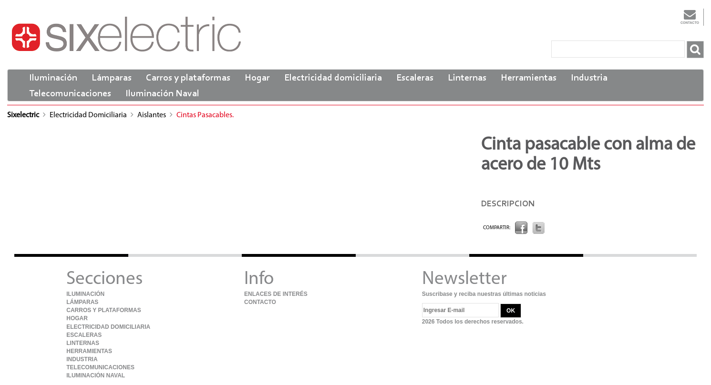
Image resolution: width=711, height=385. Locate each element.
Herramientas (528, 78)
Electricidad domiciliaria (333, 78)
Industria (589, 78)
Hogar (257, 78)
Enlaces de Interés (276, 294)
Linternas (467, 78)
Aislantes (152, 115)
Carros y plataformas (188, 78)
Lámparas (112, 78)
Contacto (690, 16)
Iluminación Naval (162, 94)
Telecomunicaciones (70, 94)
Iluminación (53, 78)
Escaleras (414, 78)
